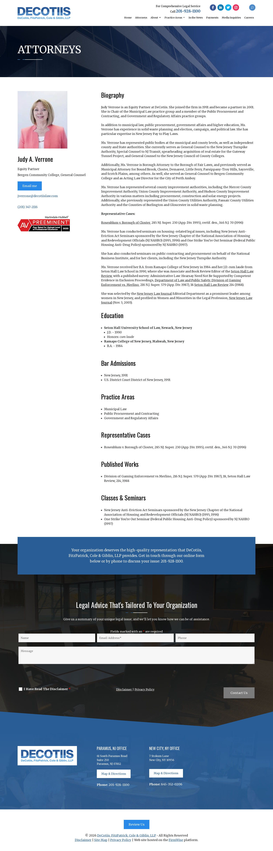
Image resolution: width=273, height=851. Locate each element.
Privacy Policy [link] (144, 689)
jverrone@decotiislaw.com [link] (38, 196)
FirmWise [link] (176, 840)
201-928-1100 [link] (188, 11)
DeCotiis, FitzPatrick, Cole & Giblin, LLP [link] (126, 835)
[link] (44, 18)
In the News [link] (196, 17)
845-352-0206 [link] (171, 784)
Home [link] (128, 17)
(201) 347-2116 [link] (28, 207)
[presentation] (44, 676)
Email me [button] (29, 186)
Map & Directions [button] (113, 773)
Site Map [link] (100, 840)
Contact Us (239, 693)
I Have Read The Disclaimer (47, 689)
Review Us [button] (137, 824)
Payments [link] (212, 17)
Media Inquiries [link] (231, 17)
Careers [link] (249, 17)
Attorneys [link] (141, 17)
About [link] (154, 17)
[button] (213, 7)
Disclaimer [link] (124, 689)
